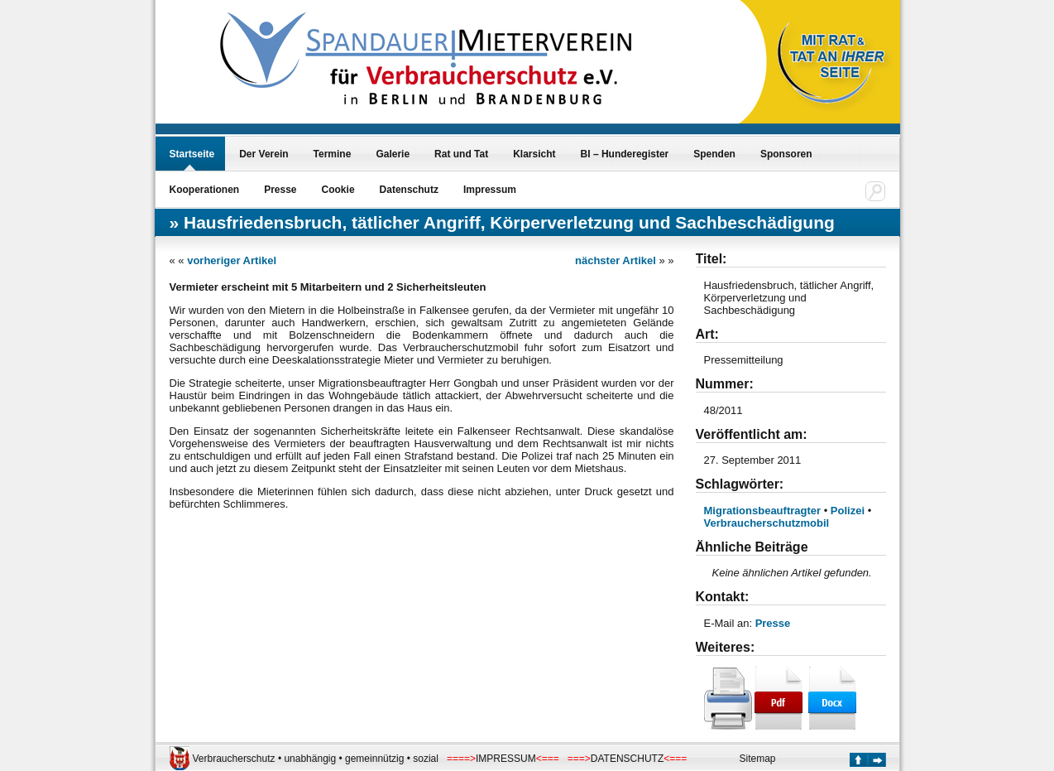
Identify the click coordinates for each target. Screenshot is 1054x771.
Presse (280, 189)
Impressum (489, 189)
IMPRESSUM (506, 758)
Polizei (848, 510)
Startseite (192, 154)
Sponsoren (786, 154)
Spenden (714, 154)
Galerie (393, 154)
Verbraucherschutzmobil (767, 523)
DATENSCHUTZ (627, 758)
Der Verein (263, 154)
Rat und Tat (461, 154)
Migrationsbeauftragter (763, 510)
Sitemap (758, 758)
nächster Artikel (615, 260)
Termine (333, 154)
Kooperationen (205, 189)
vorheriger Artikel (231, 260)
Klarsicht (534, 154)
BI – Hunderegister (625, 154)
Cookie (338, 189)
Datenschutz (409, 189)
